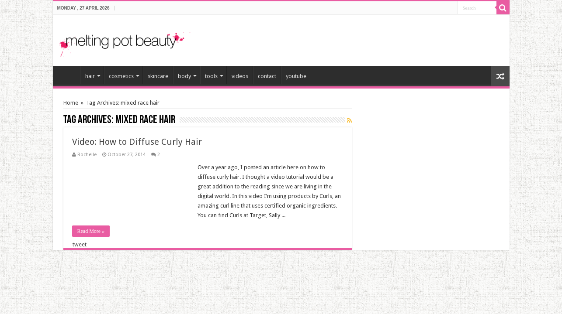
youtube (296, 76)
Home (70, 102)
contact (267, 76)
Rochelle (87, 154)
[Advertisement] (400, 37)
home (68, 75)
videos (240, 76)
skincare (158, 76)
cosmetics (121, 76)
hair (90, 76)
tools (211, 76)
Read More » (91, 231)
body (184, 76)
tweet (80, 244)
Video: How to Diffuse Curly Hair (137, 142)
